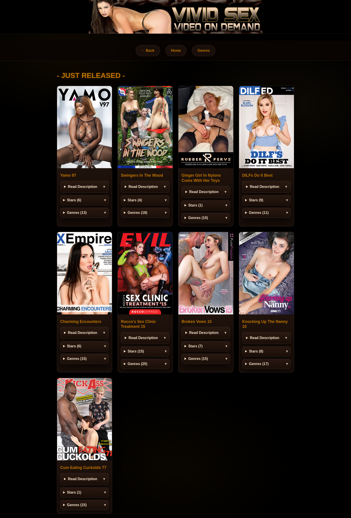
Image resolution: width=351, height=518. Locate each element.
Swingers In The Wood (142, 175)
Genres (203, 50)
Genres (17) (259, 364)
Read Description (82, 187)
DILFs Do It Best (257, 175)
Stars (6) (74, 200)
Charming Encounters (80, 321)
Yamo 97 (68, 175)
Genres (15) (77, 359)
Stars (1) (195, 205)
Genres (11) (259, 213)
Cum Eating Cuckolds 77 (83, 467)
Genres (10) (198, 218)
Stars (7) (195, 346)
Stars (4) (135, 200)
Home (176, 50)
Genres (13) (77, 213)
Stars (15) (136, 351)
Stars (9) (256, 200)
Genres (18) (137, 213)
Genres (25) (137, 364)
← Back (147, 50)
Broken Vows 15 (197, 321)
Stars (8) (256, 351)
